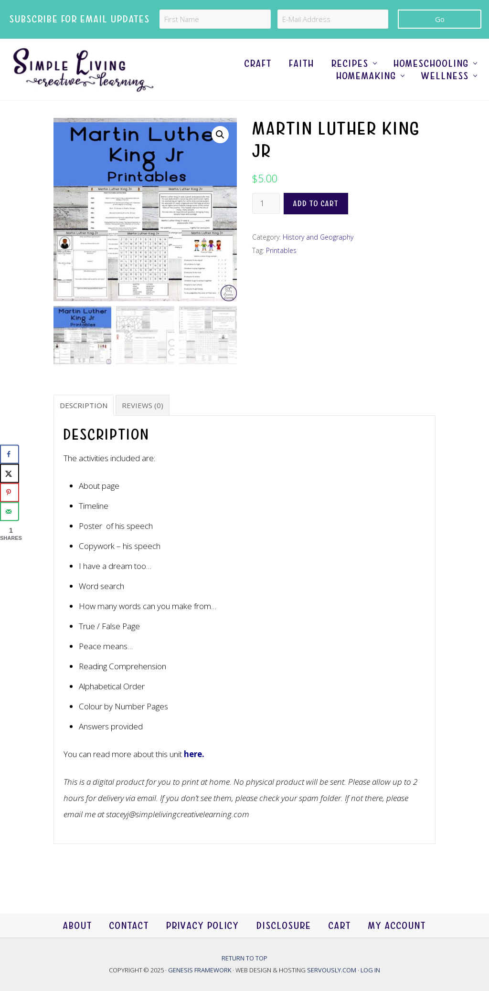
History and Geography (318, 237)
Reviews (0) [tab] (142, 405)
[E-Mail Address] (333, 19)
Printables (281, 250)
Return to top (244, 958)
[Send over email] (9, 511)
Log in (370, 970)
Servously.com (331, 970)
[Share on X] (9, 473)
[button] (220, 134)
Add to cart (316, 204)
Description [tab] (83, 405)
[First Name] (215, 19)
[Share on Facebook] (9, 454)
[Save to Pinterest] (9, 492)
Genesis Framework (200, 970)
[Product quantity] (266, 203)
